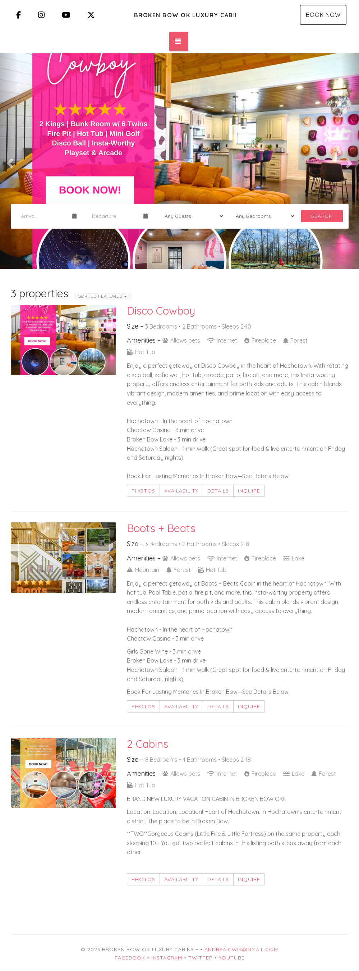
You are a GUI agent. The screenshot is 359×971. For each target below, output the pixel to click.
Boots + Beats (161, 528)
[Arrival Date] (43, 216)
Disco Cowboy (161, 310)
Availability (181, 490)
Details (218, 490)
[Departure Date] (115, 216)
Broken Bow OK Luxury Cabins (185, 15)
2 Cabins (147, 744)
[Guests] (191, 216)
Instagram (166, 957)
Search (322, 216)
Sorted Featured (102, 296)
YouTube (232, 957)
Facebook (130, 957)
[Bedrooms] (262, 216)
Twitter (200, 957)
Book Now (323, 14)
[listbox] (179, 161)
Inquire (249, 490)
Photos (143, 490)
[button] (9, 161)
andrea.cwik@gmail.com (241, 949)
